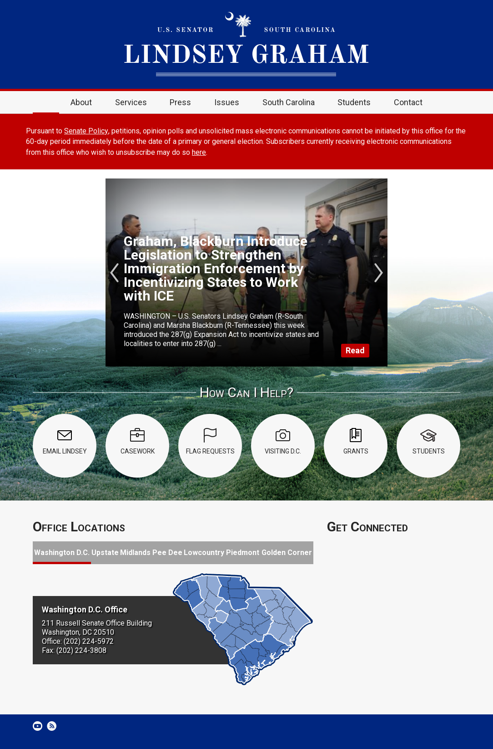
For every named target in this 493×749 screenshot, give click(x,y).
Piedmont (242, 552)
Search (447, 102)
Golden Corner (287, 552)
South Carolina (288, 102)
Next (378, 272)
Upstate (105, 552)
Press (180, 102)
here (199, 152)
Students (354, 102)
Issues (226, 102)
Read (355, 350)
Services (131, 102)
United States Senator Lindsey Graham (246, 44)
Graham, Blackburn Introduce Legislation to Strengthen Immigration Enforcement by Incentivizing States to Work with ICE (215, 268)
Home (46, 102)
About (81, 102)
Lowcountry (204, 552)
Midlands (135, 552)
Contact (408, 102)
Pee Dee (167, 552)
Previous (115, 272)
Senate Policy (86, 131)
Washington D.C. (62, 552)
